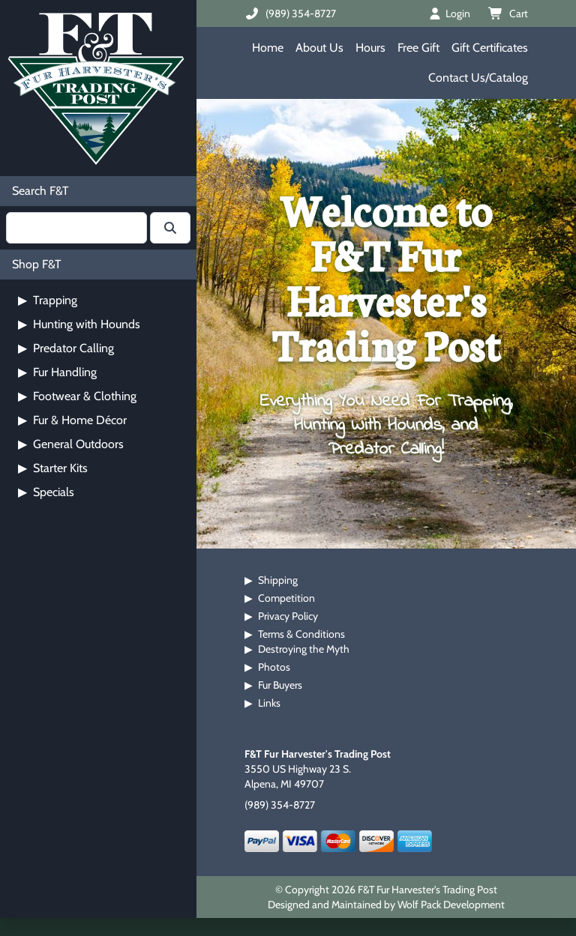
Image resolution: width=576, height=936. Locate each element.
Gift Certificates (490, 47)
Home (268, 47)
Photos (274, 667)
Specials (46, 492)
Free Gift (419, 47)
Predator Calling (66, 348)
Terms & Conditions (301, 634)
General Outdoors (71, 444)
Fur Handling (57, 372)
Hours (371, 47)
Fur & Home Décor (72, 420)
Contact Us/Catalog (478, 77)
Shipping (278, 580)
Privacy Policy (288, 616)
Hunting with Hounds (79, 324)
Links (269, 703)
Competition (286, 598)
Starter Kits (53, 468)
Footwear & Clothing (77, 396)
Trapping (47, 300)
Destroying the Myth (304, 649)
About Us (320, 47)
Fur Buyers (280, 685)
